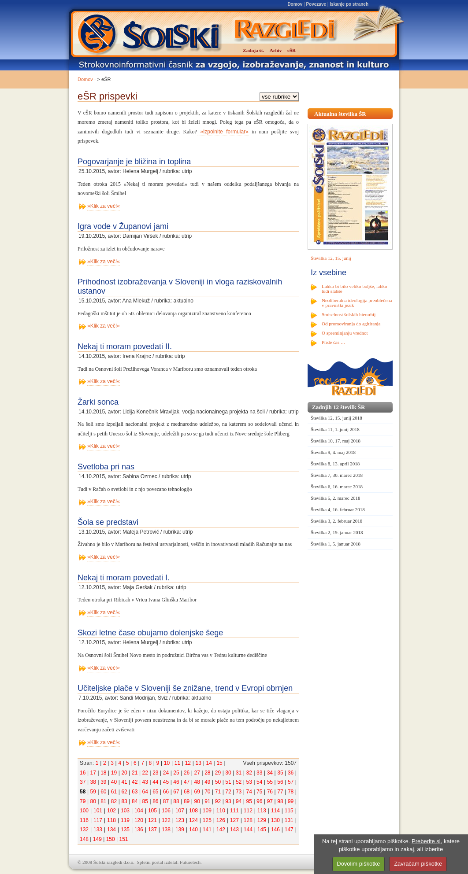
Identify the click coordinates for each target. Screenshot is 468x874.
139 (179, 829)
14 (209, 763)
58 (82, 792)
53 (249, 782)
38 (93, 782)
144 (248, 829)
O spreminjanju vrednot (345, 333)
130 (275, 820)
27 (197, 773)
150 (110, 839)
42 (134, 782)
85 (145, 801)
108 (193, 811)
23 (155, 773)
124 (193, 820)
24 (166, 773)
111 (234, 811)
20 (124, 773)
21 (134, 773)
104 (138, 811)
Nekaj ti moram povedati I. (124, 577)
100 (84, 811)
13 (198, 763)
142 (220, 829)
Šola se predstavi (108, 522)
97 (270, 801)
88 (176, 801)
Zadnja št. (253, 50)
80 (93, 801)
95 (249, 801)
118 (111, 820)
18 (103, 773)
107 (179, 811)
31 (238, 773)
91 (207, 801)
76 (270, 792)
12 (188, 763)
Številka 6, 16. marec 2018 (337, 486)
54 (259, 782)
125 (207, 820)
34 (270, 773)
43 (145, 782)
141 (207, 829)
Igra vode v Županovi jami (123, 226)
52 (238, 782)
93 (228, 801)
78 (290, 792)
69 (197, 792)
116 (84, 820)
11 (177, 763)
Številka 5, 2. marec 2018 (335, 498)
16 (82, 773)
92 (218, 801)
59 (93, 792)
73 (238, 792)
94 (238, 801)
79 (82, 801)
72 (228, 792)
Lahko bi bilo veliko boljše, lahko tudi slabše (354, 289)
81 (103, 801)
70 (207, 792)
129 (261, 820)
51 (228, 782)
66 (166, 792)
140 (193, 829)
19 (114, 773)
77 (280, 792)
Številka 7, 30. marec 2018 (337, 475)
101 (97, 811)
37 (82, 782)
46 (176, 782)
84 (134, 801)
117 (97, 820)
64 (145, 792)
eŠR (291, 50)
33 (259, 773)
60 (103, 792)
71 (218, 792)
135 (125, 829)
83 (124, 801)
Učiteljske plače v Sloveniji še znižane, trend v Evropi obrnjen (185, 688)
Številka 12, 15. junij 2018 (336, 417)
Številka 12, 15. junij (331, 258)
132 (84, 829)
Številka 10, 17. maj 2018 (335, 440)
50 (218, 782)
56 (280, 782)
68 (186, 792)
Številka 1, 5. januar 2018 (335, 543)
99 (290, 801)
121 (152, 820)
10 (167, 763)
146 (275, 829)
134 (111, 829)
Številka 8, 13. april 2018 (335, 463)
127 (234, 820)
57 (290, 782)
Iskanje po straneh (349, 4)
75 (259, 792)
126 (220, 820)
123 (179, 820)
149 (97, 839)
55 (270, 782)
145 (261, 829)
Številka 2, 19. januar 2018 (337, 532)
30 (228, 773)
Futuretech (190, 862)
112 (248, 811)
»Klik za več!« (103, 206)
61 (114, 792)
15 (219, 763)
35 (280, 773)
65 (155, 792)
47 (186, 782)
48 (197, 782)
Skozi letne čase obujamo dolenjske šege (150, 632)
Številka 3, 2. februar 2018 (336, 521)
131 (289, 820)
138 (166, 829)
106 (166, 811)
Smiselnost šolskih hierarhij (348, 314)
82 (114, 801)
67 (176, 792)
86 (155, 801)
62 (124, 792)
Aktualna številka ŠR (340, 114)
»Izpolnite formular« (223, 132)
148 (84, 839)
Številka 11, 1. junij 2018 (335, 429)
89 (186, 801)
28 (207, 773)
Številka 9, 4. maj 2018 (333, 452)
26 (186, 773)
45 (166, 782)
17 (93, 773)
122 (166, 820)
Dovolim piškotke (358, 863)
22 (145, 773)
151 (123, 839)
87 (166, 801)
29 (218, 773)
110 (220, 811)
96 (259, 801)
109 (207, 811)
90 (197, 801)
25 (176, 773)
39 (103, 782)
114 (275, 811)
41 (124, 782)
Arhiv (276, 50)
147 (289, 829)
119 (125, 820)
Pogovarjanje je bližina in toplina (134, 161)
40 (114, 782)
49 (207, 782)
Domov (294, 4)
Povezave (316, 4)
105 (152, 811)
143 (234, 829)
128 (248, 820)
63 (134, 792)
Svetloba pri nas (106, 466)
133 (97, 829)
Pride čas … (333, 342)
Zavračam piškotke (418, 863)
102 (111, 811)
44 (155, 782)
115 (289, 811)
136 (138, 829)
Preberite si (426, 841)
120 (138, 820)
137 (152, 829)
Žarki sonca (98, 402)
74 (249, 792)
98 (280, 801)
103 (125, 811)
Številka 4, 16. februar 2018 (338, 509)
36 (290, 773)
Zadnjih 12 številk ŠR (338, 407)
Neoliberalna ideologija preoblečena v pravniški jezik (357, 303)
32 (249, 773)
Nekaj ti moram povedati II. (125, 346)
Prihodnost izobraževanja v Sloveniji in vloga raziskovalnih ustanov (180, 286)
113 (261, 811)
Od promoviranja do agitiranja (351, 323)
